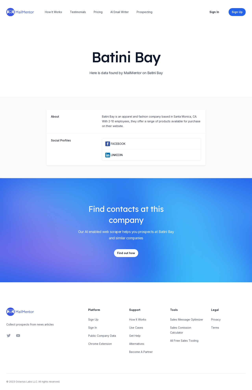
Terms (215, 327)
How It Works (53, 12)
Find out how (126, 253)
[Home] (20, 12)
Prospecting (144, 12)
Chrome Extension (100, 343)
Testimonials (78, 12)
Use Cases (136, 327)
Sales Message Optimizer (186, 319)
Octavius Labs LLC (26, 381)
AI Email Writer (119, 12)
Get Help (135, 335)
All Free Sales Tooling (184, 340)
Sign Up (93, 319)
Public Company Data (102, 335)
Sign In (214, 12)
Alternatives (136, 343)
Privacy (216, 319)
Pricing (98, 12)
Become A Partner (141, 352)
